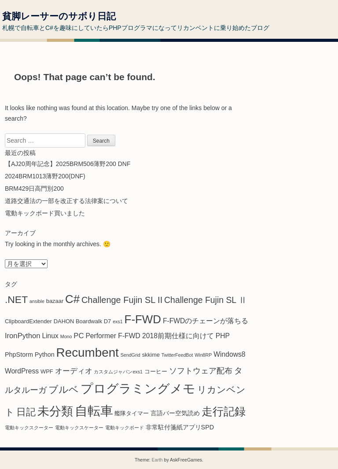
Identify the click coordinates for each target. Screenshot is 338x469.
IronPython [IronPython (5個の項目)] (22, 336)
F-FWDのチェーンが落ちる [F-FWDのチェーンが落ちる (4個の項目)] (205, 321)
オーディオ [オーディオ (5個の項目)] (73, 371)
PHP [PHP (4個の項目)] (223, 336)
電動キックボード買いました (45, 213)
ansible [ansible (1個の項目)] (36, 301)
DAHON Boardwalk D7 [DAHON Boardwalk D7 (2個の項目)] (82, 321)
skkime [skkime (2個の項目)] (151, 354)
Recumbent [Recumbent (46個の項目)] (87, 352)
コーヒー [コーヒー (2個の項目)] (155, 371)
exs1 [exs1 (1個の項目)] (118, 321)
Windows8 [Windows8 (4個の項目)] (229, 354)
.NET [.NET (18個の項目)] (16, 299)
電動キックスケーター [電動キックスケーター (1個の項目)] (79, 427)
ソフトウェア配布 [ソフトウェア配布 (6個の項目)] (200, 370)
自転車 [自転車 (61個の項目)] (94, 410)
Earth (157, 459)
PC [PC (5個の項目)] (78, 336)
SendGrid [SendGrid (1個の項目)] (130, 355)
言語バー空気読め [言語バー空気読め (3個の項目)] (175, 413)
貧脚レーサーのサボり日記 (59, 16)
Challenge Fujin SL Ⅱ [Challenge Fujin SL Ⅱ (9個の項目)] (205, 300)
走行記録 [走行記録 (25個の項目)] (224, 411)
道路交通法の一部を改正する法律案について (66, 200)
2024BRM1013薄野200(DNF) (45, 176)
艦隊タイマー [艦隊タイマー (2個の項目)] (131, 413)
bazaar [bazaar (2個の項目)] (54, 301)
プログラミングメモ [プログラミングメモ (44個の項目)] (138, 388)
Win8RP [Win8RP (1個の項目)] (203, 355)
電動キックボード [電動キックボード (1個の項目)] (124, 427)
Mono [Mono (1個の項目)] (66, 336)
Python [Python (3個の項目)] (45, 354)
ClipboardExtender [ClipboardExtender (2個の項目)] (28, 321)
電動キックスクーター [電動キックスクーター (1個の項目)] (29, 427)
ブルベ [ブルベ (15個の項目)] (63, 389)
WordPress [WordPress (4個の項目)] (22, 371)
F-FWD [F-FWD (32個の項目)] (143, 319)
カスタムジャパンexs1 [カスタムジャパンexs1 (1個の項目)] (118, 371)
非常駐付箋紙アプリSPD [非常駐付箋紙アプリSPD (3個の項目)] (180, 427)
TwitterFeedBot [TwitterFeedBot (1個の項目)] (177, 355)
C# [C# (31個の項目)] (72, 299)
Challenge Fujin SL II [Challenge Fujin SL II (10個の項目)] (121, 300)
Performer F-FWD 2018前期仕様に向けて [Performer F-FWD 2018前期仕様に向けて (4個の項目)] (149, 336)
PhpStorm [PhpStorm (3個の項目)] (19, 354)
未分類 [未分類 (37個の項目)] (55, 411)
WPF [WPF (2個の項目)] (46, 371)
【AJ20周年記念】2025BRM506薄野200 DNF (68, 163)
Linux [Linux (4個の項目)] (50, 336)
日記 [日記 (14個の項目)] (26, 411)
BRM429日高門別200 (34, 188)
